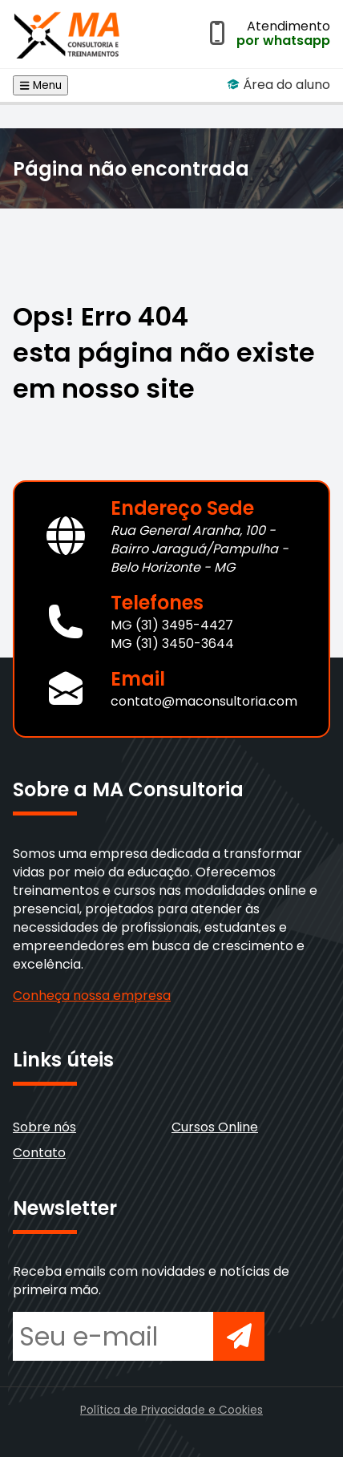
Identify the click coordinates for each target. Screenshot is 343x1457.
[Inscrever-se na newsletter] (238, 1336)
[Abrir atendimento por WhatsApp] (217, 34)
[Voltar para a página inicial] (67, 31)
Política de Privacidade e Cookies (171, 1410)
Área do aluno (278, 84)
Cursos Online (215, 1127)
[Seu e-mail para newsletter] (113, 1336)
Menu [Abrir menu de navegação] (40, 85)
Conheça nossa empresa (92, 995)
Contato (39, 1152)
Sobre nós (44, 1127)
